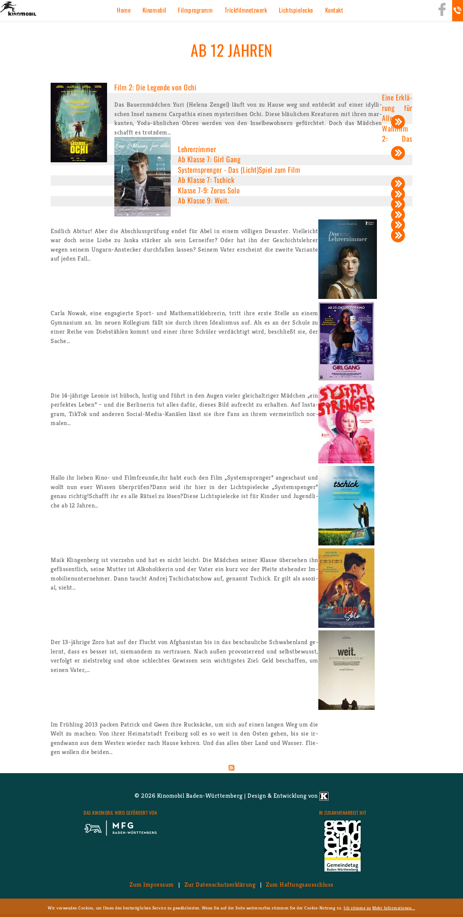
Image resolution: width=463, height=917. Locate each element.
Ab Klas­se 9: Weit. (203, 200)
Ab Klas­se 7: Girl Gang (209, 159)
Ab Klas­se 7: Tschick (206, 179)
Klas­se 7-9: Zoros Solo (209, 190)
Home (124, 9)
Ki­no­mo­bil (154, 9)
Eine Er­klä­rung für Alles (397, 107)
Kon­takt (334, 9)
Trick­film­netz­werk (246, 9)
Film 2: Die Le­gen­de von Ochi (155, 87)
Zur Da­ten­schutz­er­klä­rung (219, 884)
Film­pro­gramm (195, 9)
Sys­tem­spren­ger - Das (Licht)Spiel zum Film (239, 169)
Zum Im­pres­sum (151, 884)
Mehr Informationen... (393, 907)
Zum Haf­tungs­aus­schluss (299, 884)
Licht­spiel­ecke (296, 9)
